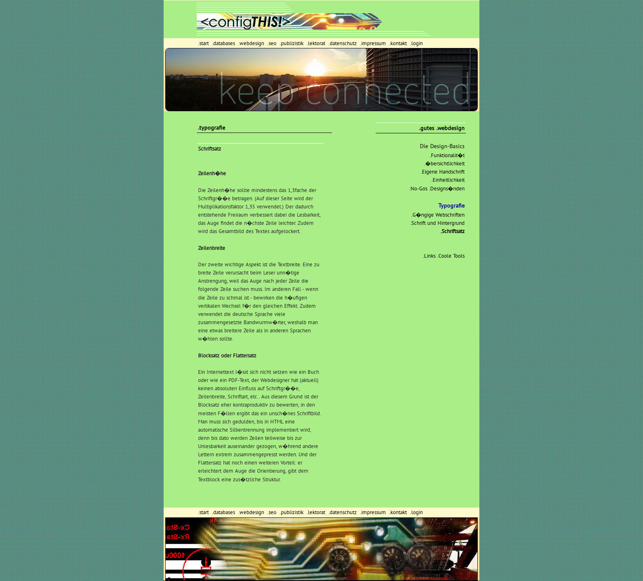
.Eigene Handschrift (443, 171)
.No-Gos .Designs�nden (437, 188)
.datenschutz (343, 43)
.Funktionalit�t (447, 155)
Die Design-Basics (442, 146)
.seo (272, 43)
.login (416, 43)
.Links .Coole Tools (444, 255)
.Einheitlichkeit (448, 179)
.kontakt (398, 43)
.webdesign (252, 43)
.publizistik (292, 43)
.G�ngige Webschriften (438, 214)
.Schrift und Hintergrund (437, 223)
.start (204, 43)
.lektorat (317, 43)
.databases (224, 43)
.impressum (374, 43)
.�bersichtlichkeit (444, 163)
